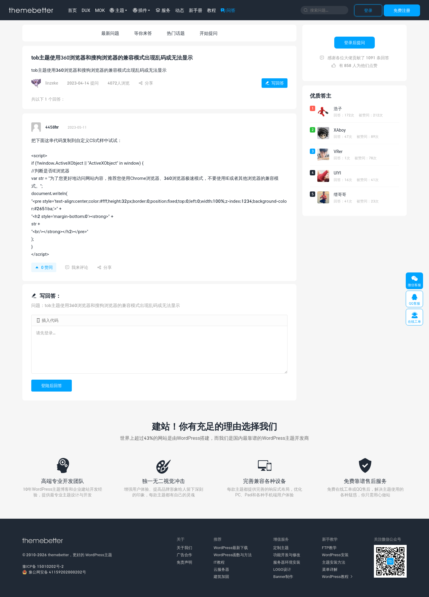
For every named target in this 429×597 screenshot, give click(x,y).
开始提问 (208, 33)
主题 (117, 10)
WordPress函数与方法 (233, 554)
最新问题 (110, 33)
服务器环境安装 (286, 562)
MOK (100, 10)
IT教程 (219, 562)
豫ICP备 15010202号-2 (43, 566)
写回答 (274, 82)
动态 (179, 10)
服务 (163, 10)
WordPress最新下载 (231, 547)
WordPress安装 (335, 554)
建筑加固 (221, 576)
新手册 (195, 10)
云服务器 (221, 569)
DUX (86, 10)
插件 (140, 10)
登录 (368, 10)
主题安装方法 (333, 562)
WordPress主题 (99, 554)
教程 (211, 10)
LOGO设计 (282, 569)
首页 (72, 10)
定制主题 (281, 547)
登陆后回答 (51, 385)
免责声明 (184, 562)
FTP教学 (329, 547)
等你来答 (143, 33)
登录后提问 (354, 42)
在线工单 (414, 317)
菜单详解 (330, 569)
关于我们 (184, 547)
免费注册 (402, 10)
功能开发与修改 (286, 554)
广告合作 (184, 554)
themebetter (58, 554)
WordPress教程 (337, 576)
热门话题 (176, 33)
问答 (228, 10)
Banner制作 (283, 576)
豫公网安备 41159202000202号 (54, 572)
